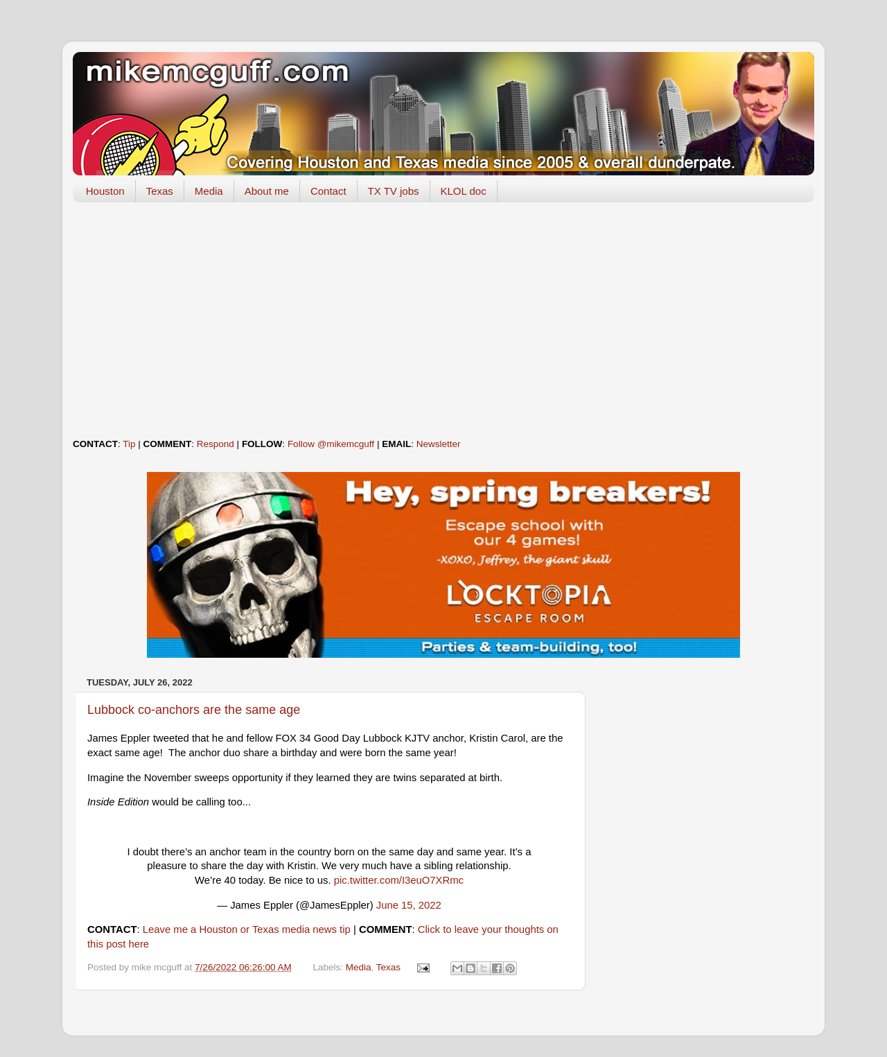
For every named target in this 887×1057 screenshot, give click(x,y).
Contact (328, 191)
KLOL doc (463, 191)
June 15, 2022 (408, 905)
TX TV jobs (393, 191)
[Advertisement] (443, 320)
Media (209, 191)
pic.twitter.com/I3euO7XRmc (399, 880)
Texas (159, 191)
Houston (105, 191)
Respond (215, 444)
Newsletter (438, 444)
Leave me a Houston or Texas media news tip (247, 929)
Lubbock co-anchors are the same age (193, 710)
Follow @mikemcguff (331, 444)
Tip (129, 444)
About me (267, 191)
